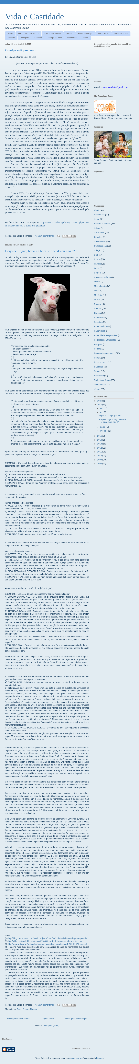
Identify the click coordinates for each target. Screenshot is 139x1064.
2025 (99, 401)
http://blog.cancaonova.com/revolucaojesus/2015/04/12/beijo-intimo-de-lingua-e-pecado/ (47, 938)
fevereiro (104, 431)
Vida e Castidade (34, 16)
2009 (99, 460)
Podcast (97, 349)
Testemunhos (72, 38)
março (103, 427)
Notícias (97, 308)
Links (96, 281)
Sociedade (99, 375)
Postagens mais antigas (76, 1019)
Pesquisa (98, 344)
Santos (97, 371)
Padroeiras (99, 317)
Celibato (69, 34)
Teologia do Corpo (55, 38)
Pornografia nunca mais (105, 353)
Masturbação (103, 34)
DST (96, 255)
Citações (98, 237)
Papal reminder (101, 326)
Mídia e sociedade (121, 34)
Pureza (97, 358)
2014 (99, 440)
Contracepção (100, 246)
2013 (99, 444)
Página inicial (48, 1019)
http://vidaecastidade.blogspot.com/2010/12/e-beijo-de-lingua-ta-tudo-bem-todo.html (46, 941)
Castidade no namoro (52, 34)
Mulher (97, 300)
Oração (97, 313)
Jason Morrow (76, 1058)
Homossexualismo (102, 277)
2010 (99, 456)
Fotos (96, 268)
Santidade (38, 38)
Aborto (10, 34)
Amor (19, 1009)
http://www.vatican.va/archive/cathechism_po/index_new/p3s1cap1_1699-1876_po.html (47, 944)
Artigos (97, 228)
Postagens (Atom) (51, 1025)
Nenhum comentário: (44, 236)
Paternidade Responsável (105, 335)
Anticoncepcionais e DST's (28, 34)
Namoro (34, 1009)
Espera (26, 1009)
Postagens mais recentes (18, 1019)
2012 (99, 448)
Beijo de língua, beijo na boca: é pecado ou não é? (40, 251)
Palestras (98, 322)
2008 (99, 463)
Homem (97, 273)
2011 (99, 452)
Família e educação (85, 34)
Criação (97, 250)
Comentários (100, 241)
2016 (99, 436)
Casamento (99, 232)
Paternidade (99, 331)
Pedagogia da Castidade (105, 340)
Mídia (96, 290)
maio (102, 408)
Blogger (99, 1058)
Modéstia (11, 38)
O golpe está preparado (21, 50)
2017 (99, 405)
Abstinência (99, 215)
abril (102, 412)
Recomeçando (100, 362)
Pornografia (24, 38)
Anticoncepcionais (102, 223)
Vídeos (85, 38)
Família (97, 264)
